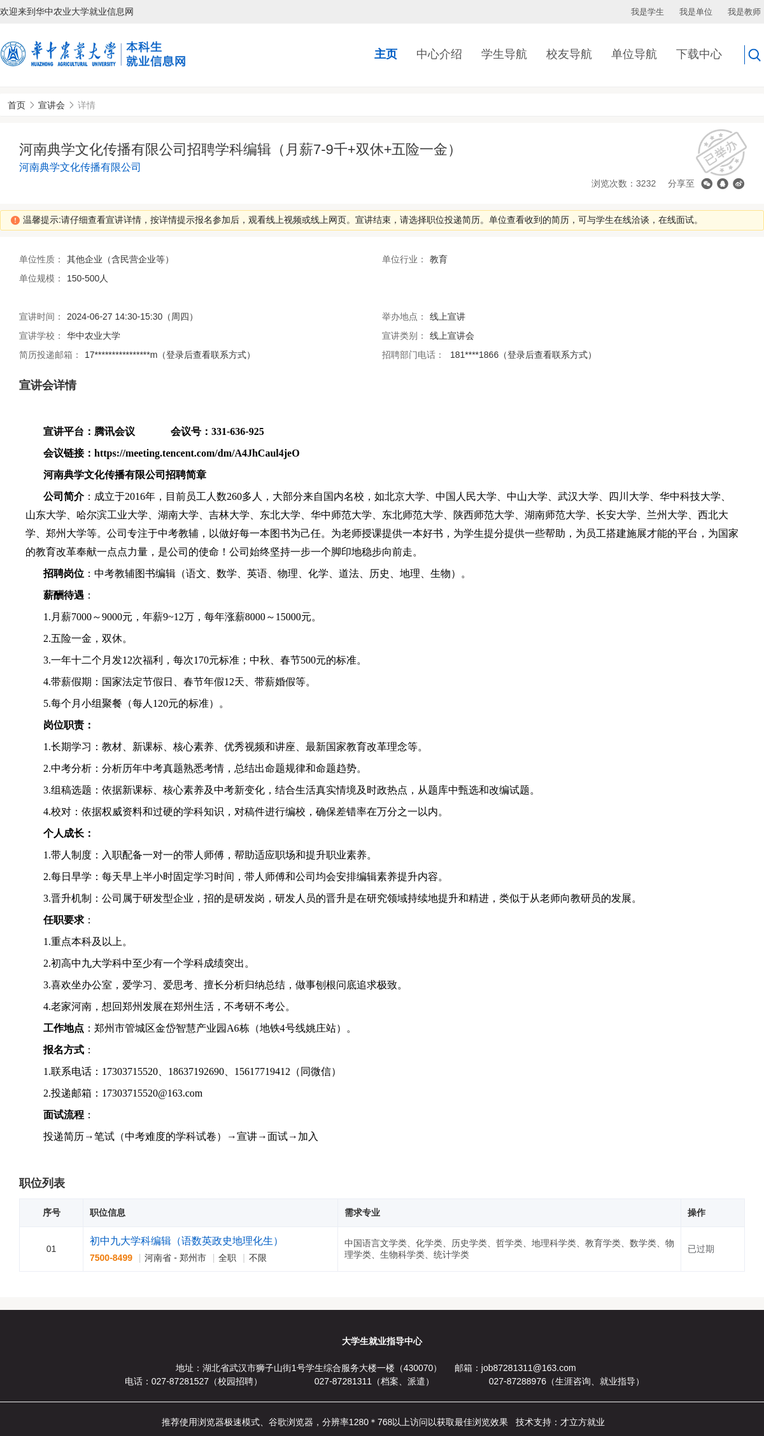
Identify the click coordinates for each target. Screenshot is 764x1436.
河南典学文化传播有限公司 (80, 167)
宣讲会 (51, 105)
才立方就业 (582, 1422)
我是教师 (744, 12)
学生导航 (504, 54)
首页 (16, 105)
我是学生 (647, 12)
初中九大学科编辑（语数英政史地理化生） (186, 1240)
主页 (385, 54)
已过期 (701, 1249)
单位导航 (634, 54)
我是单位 (695, 12)
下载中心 (699, 54)
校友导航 (569, 54)
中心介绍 (439, 54)
